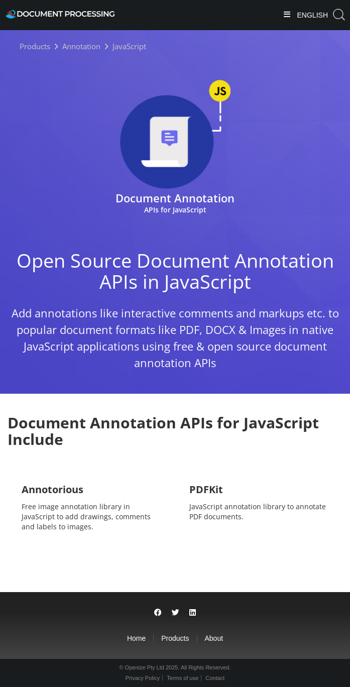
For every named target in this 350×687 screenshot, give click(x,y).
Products (175, 638)
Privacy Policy (143, 678)
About (214, 638)
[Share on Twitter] (175, 612)
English (311, 15)
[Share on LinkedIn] (192, 612)
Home (136, 638)
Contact (214, 678)
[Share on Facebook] (158, 612)
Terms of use (182, 678)
